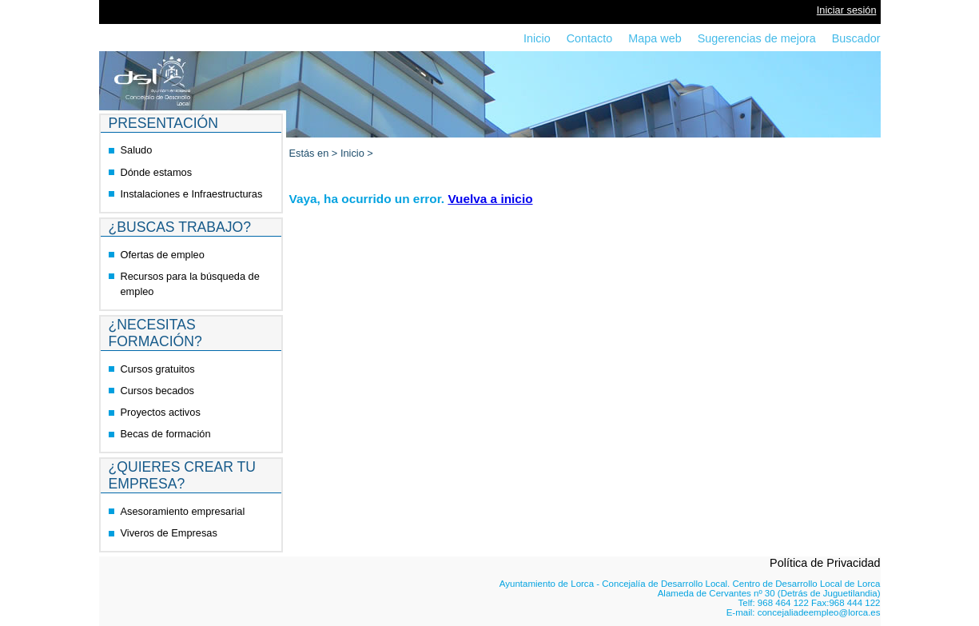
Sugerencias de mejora (757, 38)
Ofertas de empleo (163, 255)
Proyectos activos (161, 412)
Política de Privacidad (825, 562)
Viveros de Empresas (169, 533)
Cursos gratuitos (158, 369)
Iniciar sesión (847, 10)
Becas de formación (166, 434)
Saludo (137, 150)
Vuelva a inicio (490, 198)
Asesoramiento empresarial (183, 511)
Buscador (856, 38)
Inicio (537, 38)
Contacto (590, 38)
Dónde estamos (157, 172)
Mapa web (654, 38)
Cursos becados (157, 391)
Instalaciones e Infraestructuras (192, 194)
